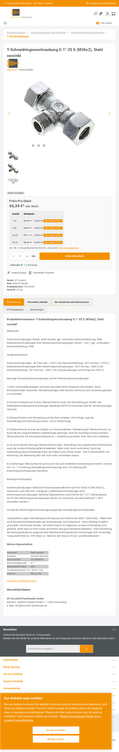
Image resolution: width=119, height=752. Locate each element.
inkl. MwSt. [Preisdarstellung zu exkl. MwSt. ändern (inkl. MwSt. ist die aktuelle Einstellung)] (104, 23)
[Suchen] (95, 13)
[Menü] (5, 23)
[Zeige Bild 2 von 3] (38, 145)
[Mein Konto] (107, 13)
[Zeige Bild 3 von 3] (44, 145)
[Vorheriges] (9, 113)
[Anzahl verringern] (13, 256)
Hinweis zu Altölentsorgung (22, 580)
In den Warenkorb (74, 256)
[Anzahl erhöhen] (27, 256)
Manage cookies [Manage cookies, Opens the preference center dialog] (56, 739)
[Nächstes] (109, 113)
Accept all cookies (56, 730)
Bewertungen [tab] (37, 309)
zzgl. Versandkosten (69, 248)
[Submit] (86, 649)
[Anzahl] (20, 256)
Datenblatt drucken (43, 272)
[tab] (13, 302)
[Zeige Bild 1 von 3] (33, 145)
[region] (59, 132)
